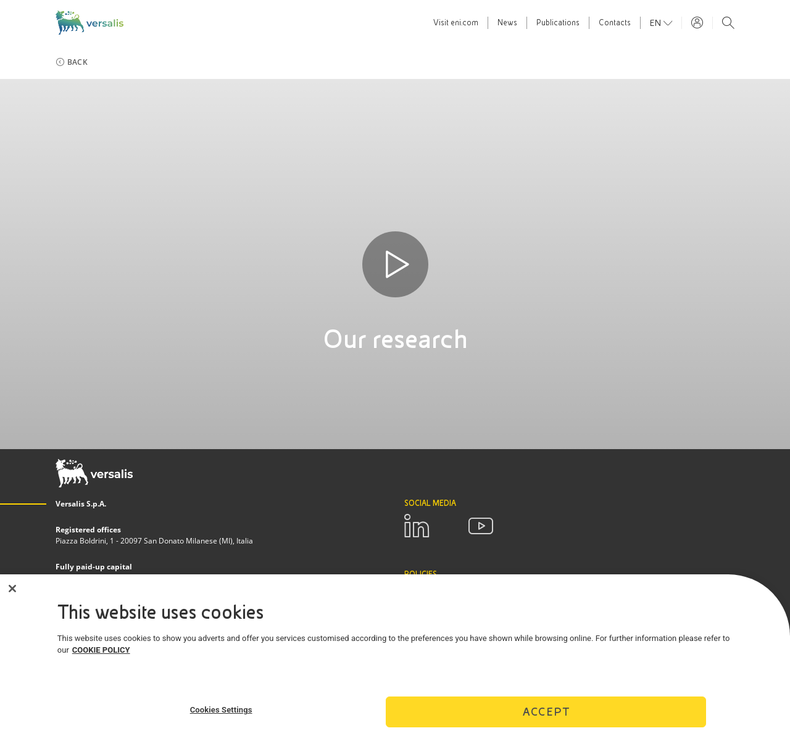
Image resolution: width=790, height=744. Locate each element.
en (656, 23)
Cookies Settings (221, 716)
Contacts (615, 23)
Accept (546, 717)
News (507, 23)
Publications (558, 23)
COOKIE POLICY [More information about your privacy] (101, 656)
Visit (455, 23)
